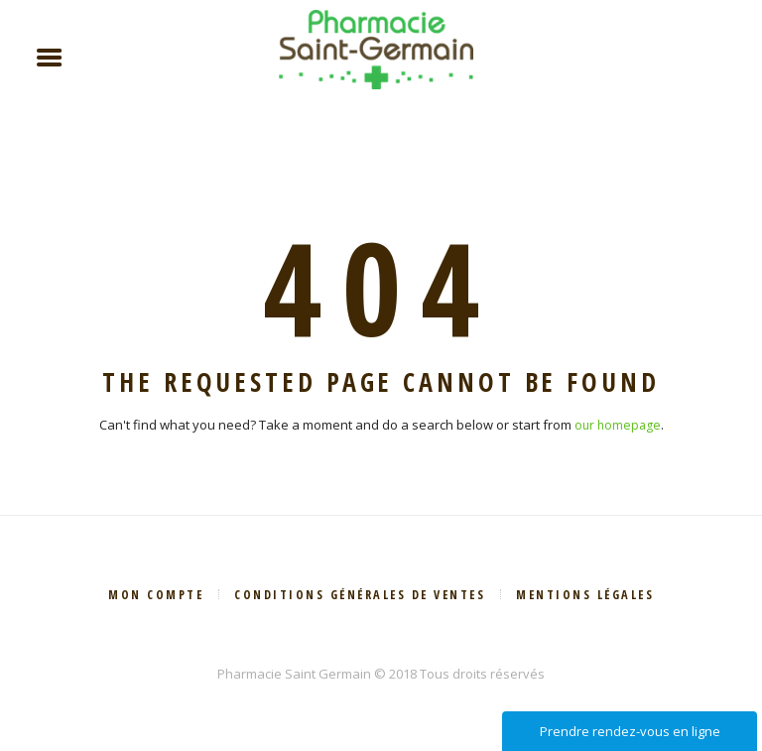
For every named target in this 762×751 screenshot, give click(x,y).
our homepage (617, 426)
